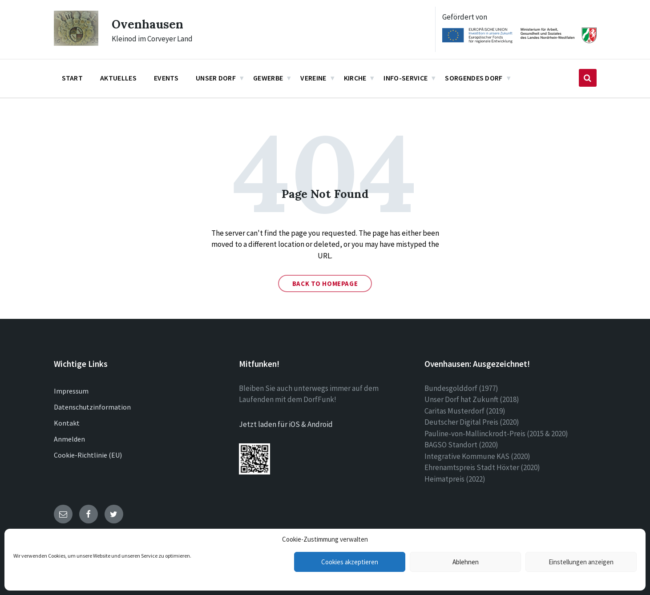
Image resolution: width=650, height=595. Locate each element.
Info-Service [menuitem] (406, 77)
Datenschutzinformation (92, 406)
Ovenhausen (151, 23)
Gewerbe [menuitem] (268, 77)
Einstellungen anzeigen (581, 562)
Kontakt (67, 422)
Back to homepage (325, 283)
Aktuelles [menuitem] (118, 77)
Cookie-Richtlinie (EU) (88, 454)
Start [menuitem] (72, 77)
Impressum (71, 390)
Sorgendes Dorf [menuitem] (473, 77)
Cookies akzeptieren (349, 562)
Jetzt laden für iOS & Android (286, 424)
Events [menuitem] (166, 77)
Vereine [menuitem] (313, 77)
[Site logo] (76, 43)
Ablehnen (465, 562)
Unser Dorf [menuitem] (216, 77)
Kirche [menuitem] (355, 77)
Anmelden (69, 438)
